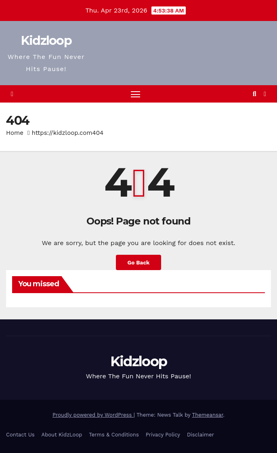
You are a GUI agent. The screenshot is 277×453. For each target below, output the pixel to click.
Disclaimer (200, 435)
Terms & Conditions (113, 435)
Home (14, 132)
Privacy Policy (163, 435)
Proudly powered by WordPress (93, 415)
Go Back (138, 262)
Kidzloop (46, 40)
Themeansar (207, 415)
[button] (254, 94)
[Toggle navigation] (135, 94)
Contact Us (20, 435)
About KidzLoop (62, 435)
